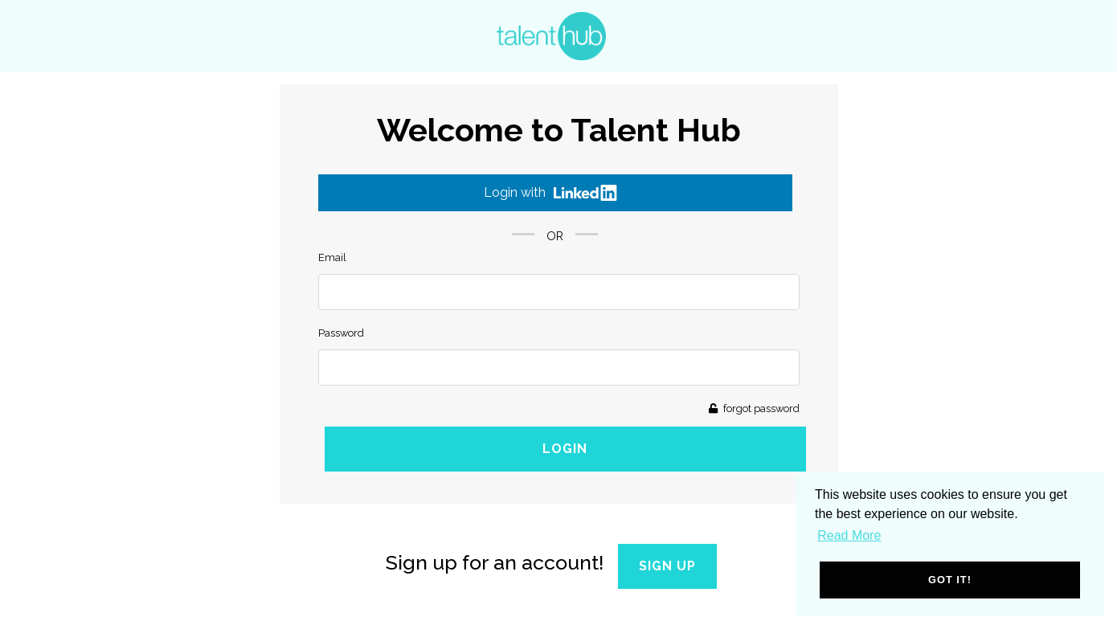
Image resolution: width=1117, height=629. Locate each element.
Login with (551, 193)
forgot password (760, 408)
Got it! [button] (950, 580)
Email (332, 257)
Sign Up (667, 566)
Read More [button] (849, 535)
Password (341, 333)
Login (564, 448)
